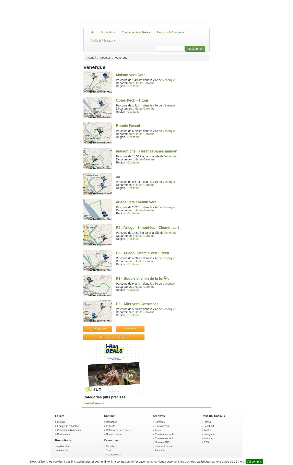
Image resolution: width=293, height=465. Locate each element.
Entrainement (162, 426)
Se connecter (97, 329)
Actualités (108, 32)
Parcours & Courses (170, 32)
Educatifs (160, 450)
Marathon (111, 446)
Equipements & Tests (136, 32)
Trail (108, 450)
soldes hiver (63, 446)
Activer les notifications (113, 337)
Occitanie (133, 86)
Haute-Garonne (145, 83)
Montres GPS (162, 442)
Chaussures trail (164, 438)
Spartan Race (113, 454)
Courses (105, 57)
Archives (159, 416)
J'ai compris (254, 461)
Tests (158, 430)
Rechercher (195, 48)
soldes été (62, 450)
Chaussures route (164, 434)
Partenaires (63, 434)
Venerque (169, 80)
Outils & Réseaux (103, 40)
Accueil (91, 57)
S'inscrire (130, 329)
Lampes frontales (164, 446)
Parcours (160, 422)
